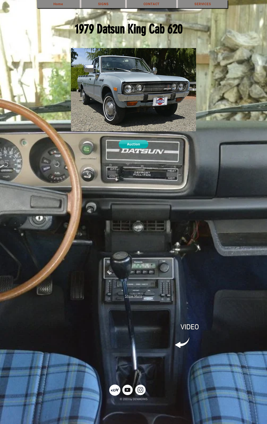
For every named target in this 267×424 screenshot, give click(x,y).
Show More (133, 296)
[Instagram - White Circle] (140, 390)
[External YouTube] (134, 339)
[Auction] (133, 144)
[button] (77, 196)
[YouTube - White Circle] (127, 390)
